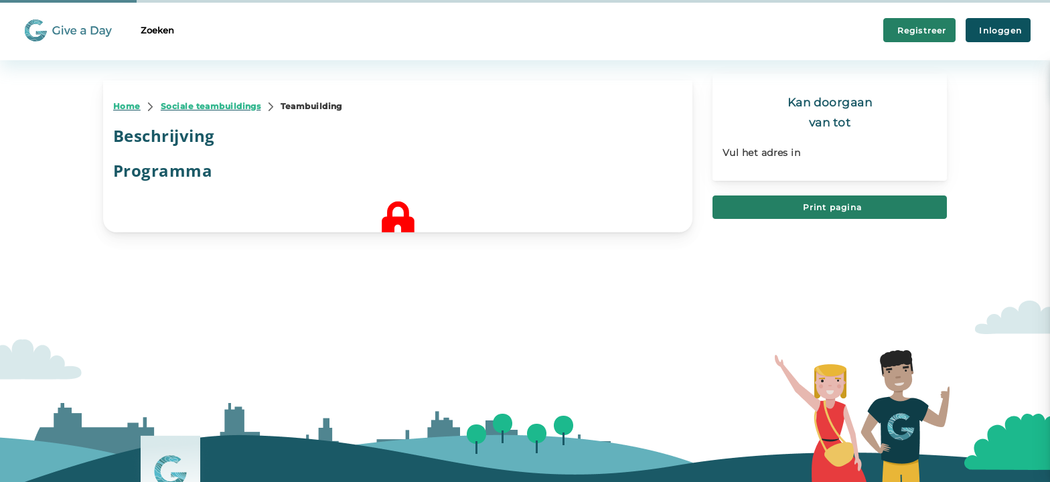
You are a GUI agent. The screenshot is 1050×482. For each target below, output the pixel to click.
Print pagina (830, 207)
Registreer (919, 30)
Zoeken (157, 30)
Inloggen (998, 30)
